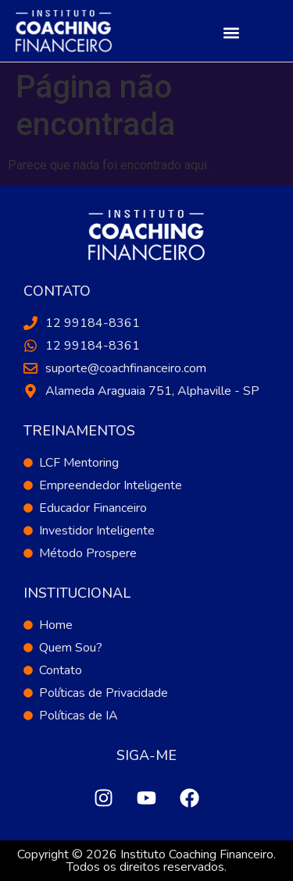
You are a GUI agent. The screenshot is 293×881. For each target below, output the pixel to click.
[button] (231, 32)
